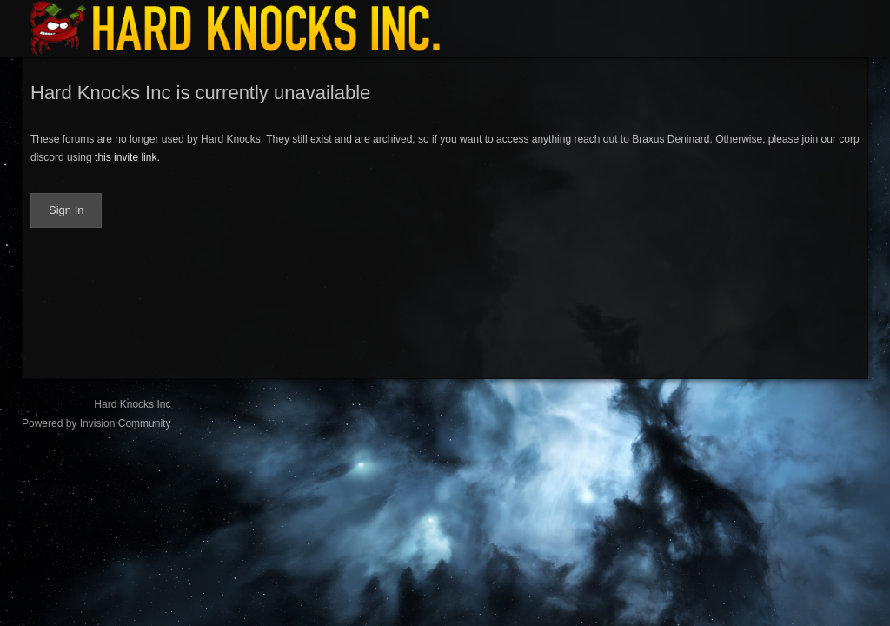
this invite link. (127, 157)
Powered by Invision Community (96, 423)
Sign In (66, 209)
